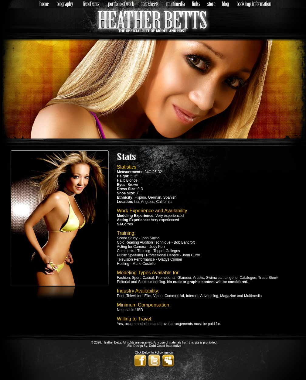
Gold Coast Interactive (165, 345)
